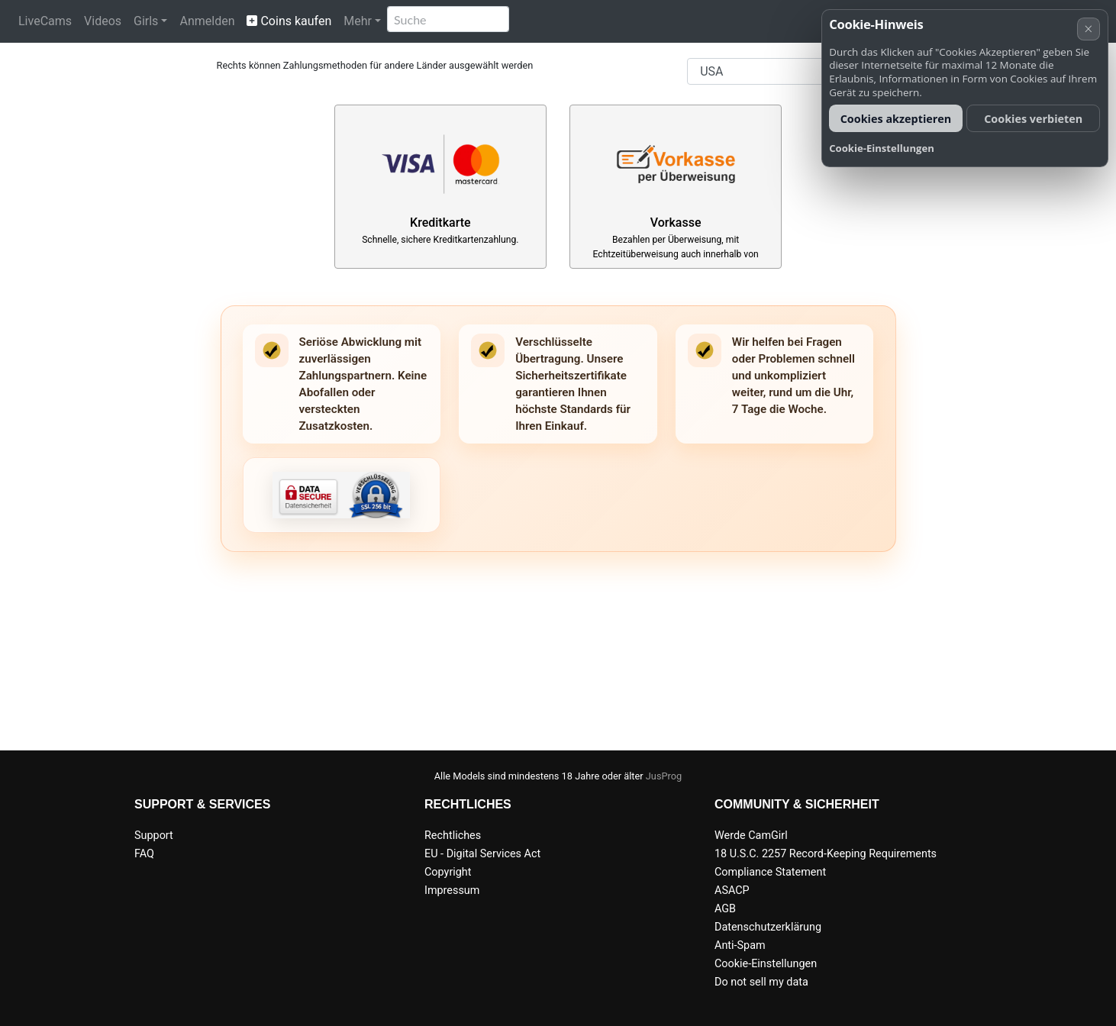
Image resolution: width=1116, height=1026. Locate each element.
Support (153, 835)
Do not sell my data (761, 982)
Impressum (451, 890)
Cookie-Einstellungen (765, 963)
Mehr (358, 21)
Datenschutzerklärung (767, 927)
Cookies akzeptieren (896, 118)
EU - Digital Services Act (482, 853)
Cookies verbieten (1033, 118)
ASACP (732, 890)
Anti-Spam (740, 945)
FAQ (144, 853)
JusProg (664, 776)
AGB (725, 908)
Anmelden (206, 21)
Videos (102, 21)
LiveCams (45, 21)
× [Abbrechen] (1088, 28)
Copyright (447, 872)
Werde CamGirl (751, 835)
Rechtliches (452, 835)
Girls (146, 21)
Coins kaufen (289, 21)
